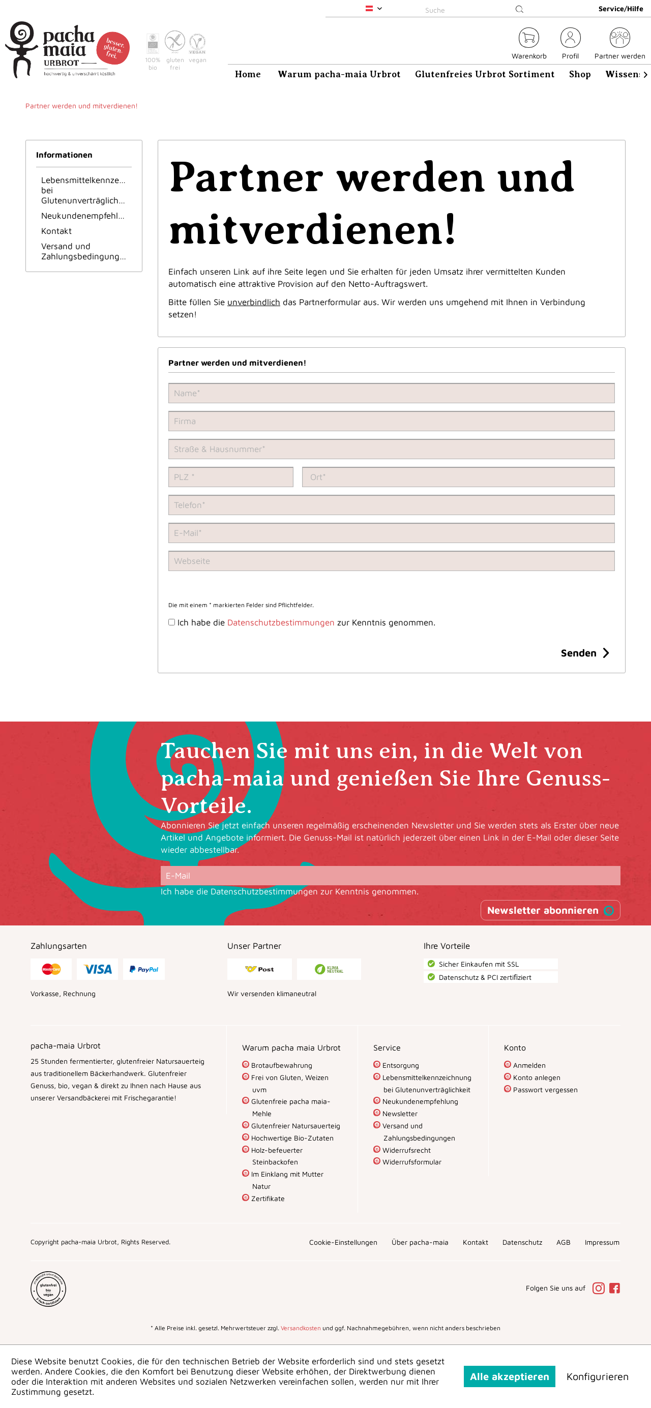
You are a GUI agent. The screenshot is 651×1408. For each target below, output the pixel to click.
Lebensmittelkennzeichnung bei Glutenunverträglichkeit (86, 190)
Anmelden (528, 1065)
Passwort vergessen (544, 1089)
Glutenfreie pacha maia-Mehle (290, 1107)
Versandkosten (301, 1328)
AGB (563, 1242)
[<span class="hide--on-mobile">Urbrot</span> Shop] (498, 45)
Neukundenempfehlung (86, 216)
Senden (585, 651)
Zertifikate (267, 1198)
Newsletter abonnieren (543, 910)
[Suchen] (519, 9)
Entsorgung (399, 1065)
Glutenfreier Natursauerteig (294, 1125)
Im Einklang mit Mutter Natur (286, 1180)
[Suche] (476, 9)
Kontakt (56, 231)
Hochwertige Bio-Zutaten (291, 1137)
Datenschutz (522, 1242)
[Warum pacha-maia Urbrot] (339, 74)
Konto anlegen (535, 1077)
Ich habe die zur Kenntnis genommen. (306, 622)
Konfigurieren (598, 1376)
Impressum (602, 1242)
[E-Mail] (390, 875)
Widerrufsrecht (405, 1150)
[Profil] (570, 45)
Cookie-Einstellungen (343, 1242)
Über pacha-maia (420, 1242)
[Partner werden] (620, 45)
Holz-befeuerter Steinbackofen (276, 1156)
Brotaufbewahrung (280, 1065)
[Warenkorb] (529, 45)
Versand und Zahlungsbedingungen (85, 251)
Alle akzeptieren (509, 1376)
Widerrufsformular (410, 1161)
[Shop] (580, 74)
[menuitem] (476, 8)
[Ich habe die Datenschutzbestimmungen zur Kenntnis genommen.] (171, 622)
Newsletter (399, 1113)
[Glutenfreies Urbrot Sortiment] (485, 74)
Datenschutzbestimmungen (281, 622)
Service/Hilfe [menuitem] (621, 8)
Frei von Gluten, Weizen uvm (289, 1083)
